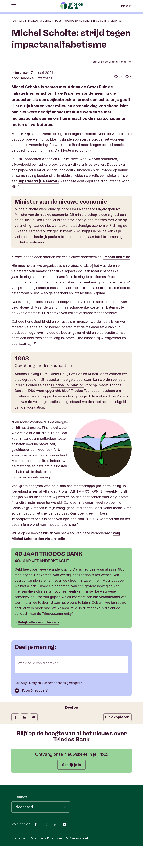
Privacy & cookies (47, 837)
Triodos (21, 796)
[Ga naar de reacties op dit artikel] (128, 77)
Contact (19, 837)
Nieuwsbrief (77, 837)
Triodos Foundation (67, 384)
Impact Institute (116, 257)
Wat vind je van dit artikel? (38, 662)
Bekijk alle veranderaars (38, 621)
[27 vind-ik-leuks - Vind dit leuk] (118, 77)
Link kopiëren (117, 716)
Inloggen (126, 5)
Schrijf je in (71, 764)
